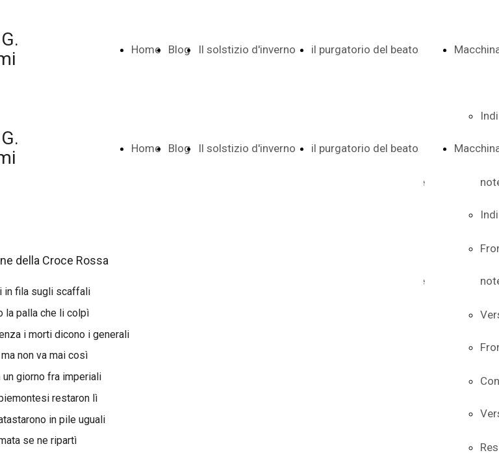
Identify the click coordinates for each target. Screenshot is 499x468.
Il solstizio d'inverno (247, 49)
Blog (179, 49)
